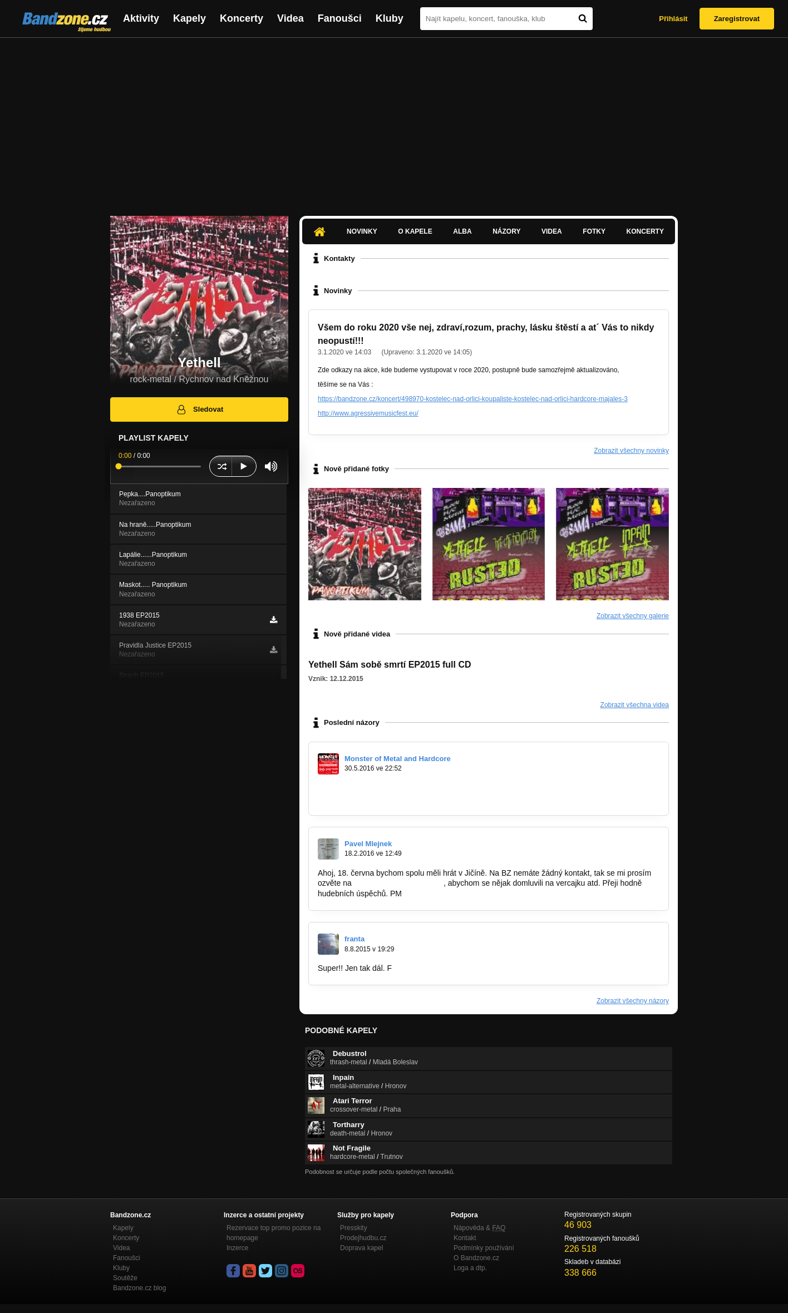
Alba (462, 231)
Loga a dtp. (470, 1268)
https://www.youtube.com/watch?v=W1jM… (392, 787)
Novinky (362, 231)
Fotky (594, 231)
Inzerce (237, 1248)
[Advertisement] (394, 121)
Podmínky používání (484, 1248)
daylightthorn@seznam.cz (399, 882)
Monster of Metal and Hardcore (397, 758)
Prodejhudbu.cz (363, 1238)
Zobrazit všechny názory (633, 1001)
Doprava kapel (361, 1248)
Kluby (389, 18)
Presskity (353, 1228)
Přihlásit (673, 18)
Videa (290, 18)
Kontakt (465, 1238)
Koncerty (241, 18)
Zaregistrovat (737, 18)
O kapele (415, 231)
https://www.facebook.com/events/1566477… (396, 798)
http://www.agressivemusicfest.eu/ (368, 413)
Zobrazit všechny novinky (631, 451)
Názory (506, 231)
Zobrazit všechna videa (634, 705)
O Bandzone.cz (476, 1258)
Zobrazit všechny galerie (633, 616)
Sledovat (199, 409)
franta (354, 939)
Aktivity (141, 18)
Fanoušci (340, 18)
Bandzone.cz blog (139, 1288)
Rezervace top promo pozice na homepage (273, 1233)
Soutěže (125, 1278)
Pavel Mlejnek (368, 844)
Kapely (189, 18)
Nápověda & (479, 1228)
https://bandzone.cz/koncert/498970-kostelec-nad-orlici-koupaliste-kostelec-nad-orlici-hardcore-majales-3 (473, 399)
